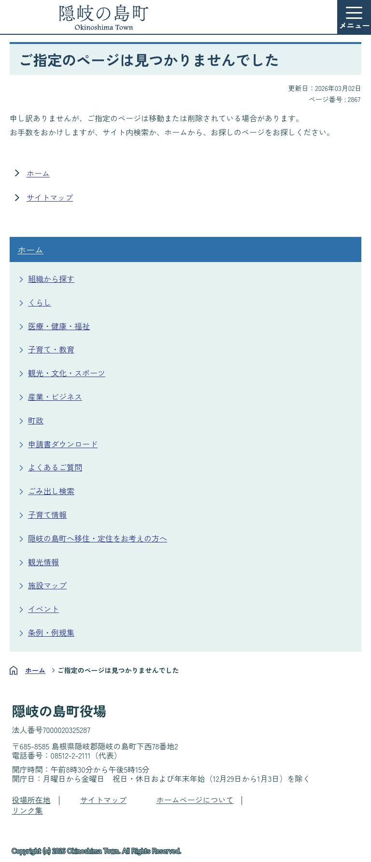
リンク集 (27, 810)
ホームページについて (194, 799)
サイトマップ (50, 197)
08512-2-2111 (71, 755)
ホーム (38, 173)
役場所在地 (31, 799)
